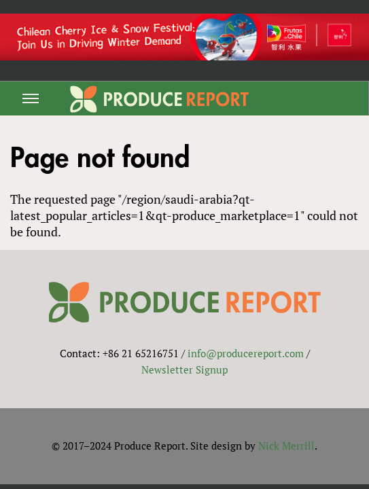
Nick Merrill (286, 445)
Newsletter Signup (184, 369)
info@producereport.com (246, 353)
